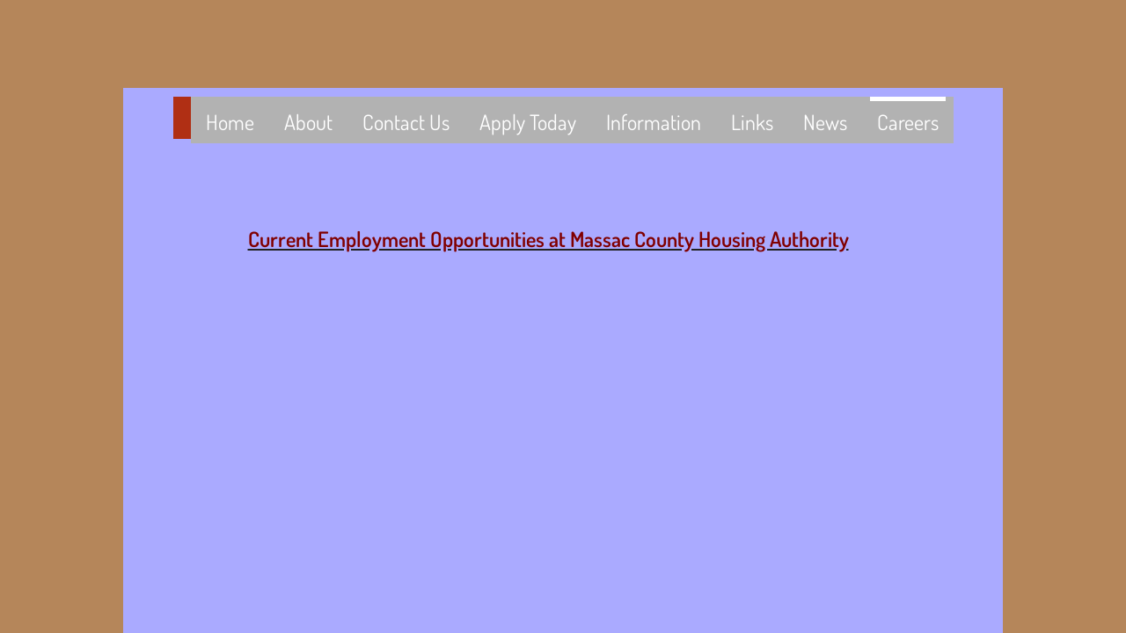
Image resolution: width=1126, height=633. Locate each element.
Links (752, 121)
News (825, 121)
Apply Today (527, 121)
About (308, 121)
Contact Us (406, 121)
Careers (908, 121)
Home (230, 121)
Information (653, 121)
